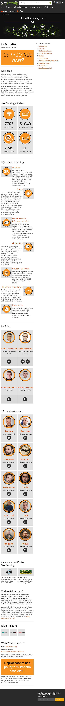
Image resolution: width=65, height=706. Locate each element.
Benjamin (9, 487)
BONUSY (25, 7)
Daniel (25, 487)
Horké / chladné (9, 11)
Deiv (25, 515)
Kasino (32, 7)
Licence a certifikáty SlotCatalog (48, 61)
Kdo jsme (41, 48)
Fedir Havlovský (9, 348)
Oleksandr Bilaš (9, 387)
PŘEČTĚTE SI (48, 7)
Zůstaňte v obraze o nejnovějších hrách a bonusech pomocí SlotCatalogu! (49, 694)
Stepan (25, 459)
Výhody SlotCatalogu (45, 53)
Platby (39, 7)
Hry (2, 7)
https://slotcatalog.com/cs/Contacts (12, 651)
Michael (9, 515)
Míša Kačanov (25, 348)
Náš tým (41, 56)
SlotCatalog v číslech (45, 51)
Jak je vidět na (43, 65)
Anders (9, 431)
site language (57, 2)
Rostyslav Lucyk (25, 387)
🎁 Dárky (20, 11)
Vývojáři (17, 7)
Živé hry (9, 7)
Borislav (25, 431)
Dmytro (9, 459)
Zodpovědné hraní (44, 63)
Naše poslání (43, 46)
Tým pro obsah (43, 58)
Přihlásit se (59, 700)
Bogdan (9, 543)
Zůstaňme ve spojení (45, 68)
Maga (25, 543)
